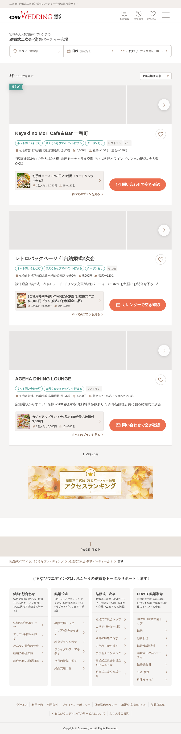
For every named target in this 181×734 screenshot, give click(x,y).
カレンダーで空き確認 (137, 305)
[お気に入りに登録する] (161, 134)
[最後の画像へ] (164, 104)
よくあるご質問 (119, 713)
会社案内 (22, 704)
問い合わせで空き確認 (137, 184)
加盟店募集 (158, 704)
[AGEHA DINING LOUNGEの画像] (90, 350)
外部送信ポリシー (106, 704)
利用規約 (37, 704)
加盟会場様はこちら (134, 704)
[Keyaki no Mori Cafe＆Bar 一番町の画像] (90, 104)
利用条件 (52, 704)
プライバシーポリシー (76, 704)
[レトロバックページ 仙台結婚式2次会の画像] (90, 230)
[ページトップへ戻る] (90, 546)
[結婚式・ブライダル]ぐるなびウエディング (36, 561)
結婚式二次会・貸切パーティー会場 (90, 561)
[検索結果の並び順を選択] (156, 76)
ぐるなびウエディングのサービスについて (78, 713)
